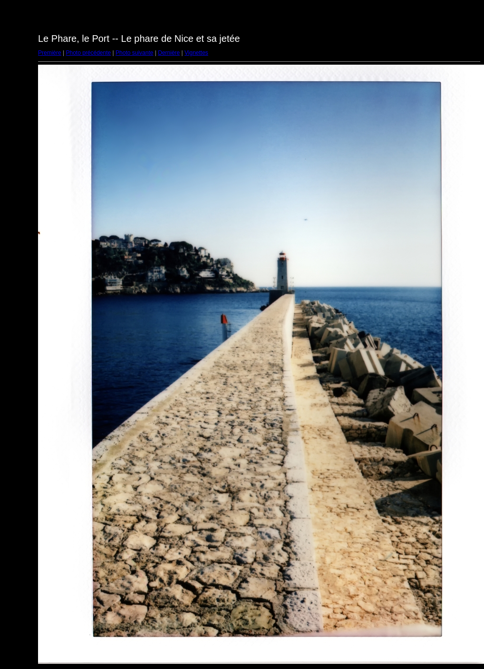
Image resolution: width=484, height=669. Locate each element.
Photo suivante (134, 52)
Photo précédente (88, 52)
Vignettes (196, 52)
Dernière (169, 52)
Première (49, 52)
